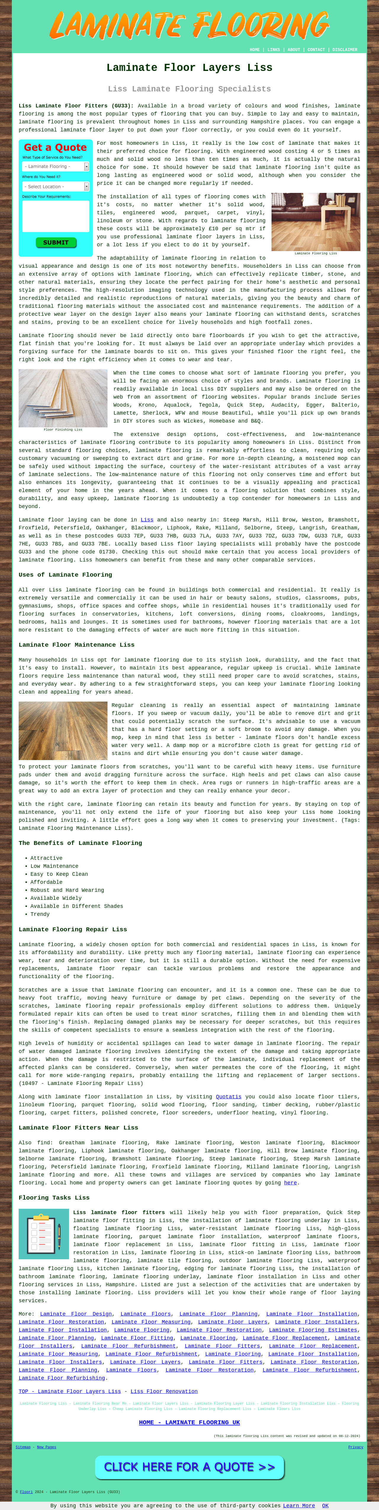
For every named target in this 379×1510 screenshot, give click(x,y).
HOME (255, 49)
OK (325, 1506)
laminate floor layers (200, 237)
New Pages (46, 1447)
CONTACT (316, 49)
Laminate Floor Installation (311, 1314)
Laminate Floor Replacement (285, 1338)
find (43, 1143)
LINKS (273, 49)
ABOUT (294, 49)
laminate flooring (283, 167)
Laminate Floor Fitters (222, 1346)
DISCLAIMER (345, 49)
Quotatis (228, 1097)
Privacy (356, 1447)
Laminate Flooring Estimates (313, 1330)
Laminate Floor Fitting (137, 1338)
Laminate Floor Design (76, 1314)
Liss (147, 520)
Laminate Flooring (141, 1330)
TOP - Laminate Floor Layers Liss (70, 1392)
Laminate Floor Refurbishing (62, 1378)
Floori (26, 1492)
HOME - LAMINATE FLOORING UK (189, 1422)
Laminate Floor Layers (232, 1322)
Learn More (299, 1506)
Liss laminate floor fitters (119, 1213)
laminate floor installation (251, 1277)
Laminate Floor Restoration (61, 1322)
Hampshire (120, 1285)
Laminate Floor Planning (218, 1314)
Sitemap (23, 1447)
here (290, 1183)
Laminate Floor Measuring (151, 1322)
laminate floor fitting (237, 1245)
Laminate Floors (146, 1314)
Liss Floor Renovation (164, 1392)
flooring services (46, 1285)
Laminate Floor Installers (316, 1322)
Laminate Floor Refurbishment (128, 1346)
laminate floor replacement (117, 1245)
